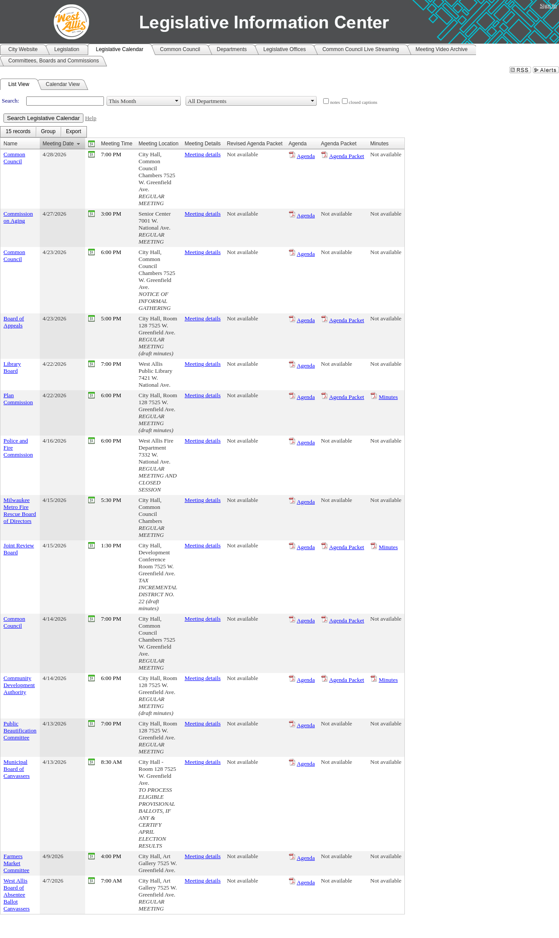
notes (335, 102)
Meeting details (203, 154)
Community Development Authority (19, 685)
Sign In (548, 5)
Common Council (14, 158)
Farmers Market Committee (16, 863)
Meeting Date (58, 144)
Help (91, 118)
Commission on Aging (18, 217)
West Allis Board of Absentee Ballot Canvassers (16, 894)
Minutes (388, 397)
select (177, 101)
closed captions (363, 102)
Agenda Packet (346, 156)
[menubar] (43, 131)
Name (10, 144)
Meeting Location (158, 144)
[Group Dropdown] (48, 132)
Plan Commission (18, 398)
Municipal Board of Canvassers (16, 769)
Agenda (305, 156)
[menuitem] (18, 132)
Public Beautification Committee (20, 730)
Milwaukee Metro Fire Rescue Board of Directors (19, 510)
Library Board (12, 367)
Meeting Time (116, 144)
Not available (242, 154)
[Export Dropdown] (73, 132)
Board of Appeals (13, 322)
